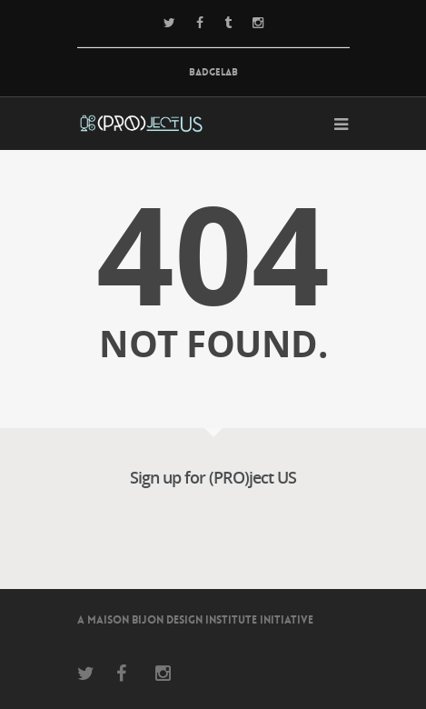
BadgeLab (213, 72)
